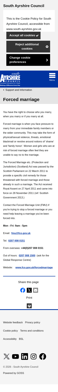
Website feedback (13, 322)
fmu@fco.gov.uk (20, 233)
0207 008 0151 (16, 240)
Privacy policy (32, 322)
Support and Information (18, 90)
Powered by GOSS (13, 373)
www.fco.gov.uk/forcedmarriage (34, 267)
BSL (21, 339)
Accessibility (10, 339)
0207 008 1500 (27, 255)
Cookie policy (10, 330)
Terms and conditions (31, 330)
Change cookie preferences (19, 60)
